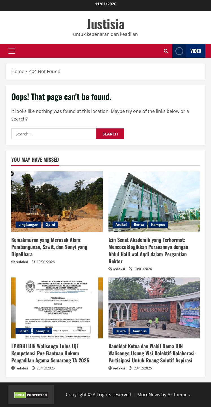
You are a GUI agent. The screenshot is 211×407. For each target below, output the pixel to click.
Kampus (158, 224)
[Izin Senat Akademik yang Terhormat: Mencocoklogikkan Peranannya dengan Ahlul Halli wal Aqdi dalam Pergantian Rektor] (154, 201)
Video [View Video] (186, 51)
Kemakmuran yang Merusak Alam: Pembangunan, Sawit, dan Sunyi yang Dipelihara (49, 246)
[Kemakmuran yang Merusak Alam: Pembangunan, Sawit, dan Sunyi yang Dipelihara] (57, 201)
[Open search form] (166, 50)
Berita (139, 224)
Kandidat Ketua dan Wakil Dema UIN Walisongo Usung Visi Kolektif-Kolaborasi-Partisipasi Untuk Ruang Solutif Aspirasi (152, 353)
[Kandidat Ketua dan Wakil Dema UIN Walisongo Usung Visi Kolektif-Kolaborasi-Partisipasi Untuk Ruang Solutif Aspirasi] (154, 307)
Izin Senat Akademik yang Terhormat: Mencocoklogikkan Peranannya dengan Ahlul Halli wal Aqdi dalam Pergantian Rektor (148, 250)
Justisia (106, 23)
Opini (50, 224)
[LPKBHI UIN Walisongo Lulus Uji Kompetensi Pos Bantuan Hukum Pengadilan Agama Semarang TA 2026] (57, 307)
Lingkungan (28, 224)
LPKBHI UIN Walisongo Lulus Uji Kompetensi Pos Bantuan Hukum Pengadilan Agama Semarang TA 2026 (50, 353)
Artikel (121, 224)
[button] (12, 51)
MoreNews (148, 394)
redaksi (22, 261)
